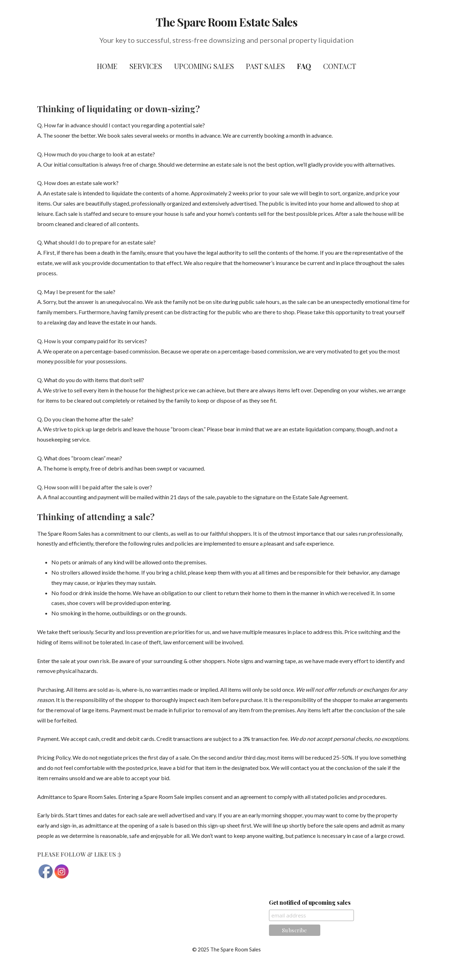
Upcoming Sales (204, 66)
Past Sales (265, 66)
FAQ (304, 66)
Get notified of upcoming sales (310, 902)
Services (146, 66)
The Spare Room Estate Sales (226, 21)
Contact (339, 66)
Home (107, 66)
